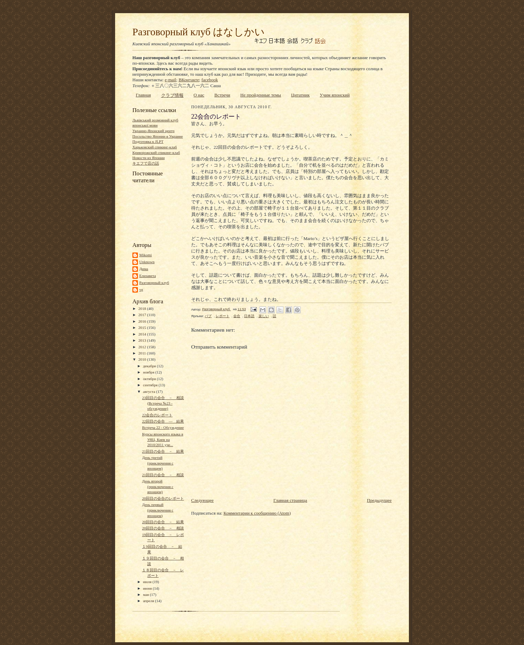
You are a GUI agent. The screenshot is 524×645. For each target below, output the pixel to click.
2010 (142, 359)
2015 (142, 327)
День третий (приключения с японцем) (158, 462)
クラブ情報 (172, 95)
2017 (142, 315)
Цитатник (300, 95)
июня (148, 588)
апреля (149, 601)
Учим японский (335, 95)
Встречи (222, 95)
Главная (143, 95)
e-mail (170, 79)
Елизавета (147, 276)
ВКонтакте (189, 79)
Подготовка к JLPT (147, 141)
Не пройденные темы (260, 95)
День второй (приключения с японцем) (158, 486)
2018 (142, 308)
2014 (142, 334)
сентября (151, 385)
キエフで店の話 (145, 163)
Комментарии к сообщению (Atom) (257, 513)
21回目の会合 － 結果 (163, 451)
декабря (150, 366)
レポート (223, 316)
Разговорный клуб (154, 282)
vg (141, 289)
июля (148, 582)
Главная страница (290, 500)
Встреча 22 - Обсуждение (163, 427)
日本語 (249, 316)
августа (149, 391)
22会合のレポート (157, 415)
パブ (208, 316)
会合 (236, 316)
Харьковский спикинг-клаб (154, 147)
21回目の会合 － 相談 (163, 475)
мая (146, 594)
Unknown (147, 262)
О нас (199, 95)
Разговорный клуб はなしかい (198, 31)
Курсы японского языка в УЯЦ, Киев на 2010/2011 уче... (162, 439)
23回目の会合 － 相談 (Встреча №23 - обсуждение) (163, 403)
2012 (142, 347)
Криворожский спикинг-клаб (156, 152)
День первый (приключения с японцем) (158, 510)
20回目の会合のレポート (163, 498)
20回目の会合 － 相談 (163, 528)
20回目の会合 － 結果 (163, 522)
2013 (142, 340)
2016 (142, 321)
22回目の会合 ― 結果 (163, 421)
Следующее (202, 500)
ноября (149, 372)
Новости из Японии (148, 158)
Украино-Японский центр (153, 131)
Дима (143, 269)
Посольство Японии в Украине (157, 136)
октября (150, 379)
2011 (142, 353)
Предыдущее (379, 500)
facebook (210, 79)
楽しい (264, 316)
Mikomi (145, 255)
